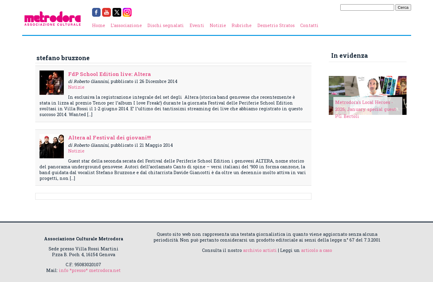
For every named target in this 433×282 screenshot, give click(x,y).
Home (98, 25)
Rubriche (242, 25)
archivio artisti (260, 250)
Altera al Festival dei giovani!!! (109, 137)
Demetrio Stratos (276, 25)
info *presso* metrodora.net (90, 270)
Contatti (309, 25)
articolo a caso (316, 250)
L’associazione (126, 25)
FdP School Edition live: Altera (109, 73)
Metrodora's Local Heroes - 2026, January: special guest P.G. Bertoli (365, 109)
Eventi (197, 25)
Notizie (218, 25)
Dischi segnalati (165, 25)
